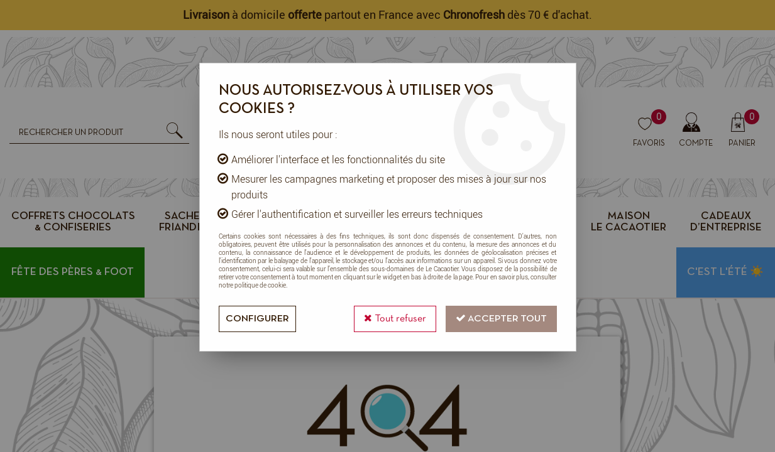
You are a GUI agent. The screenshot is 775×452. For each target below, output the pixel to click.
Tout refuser (395, 318)
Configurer (257, 319)
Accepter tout (501, 318)
